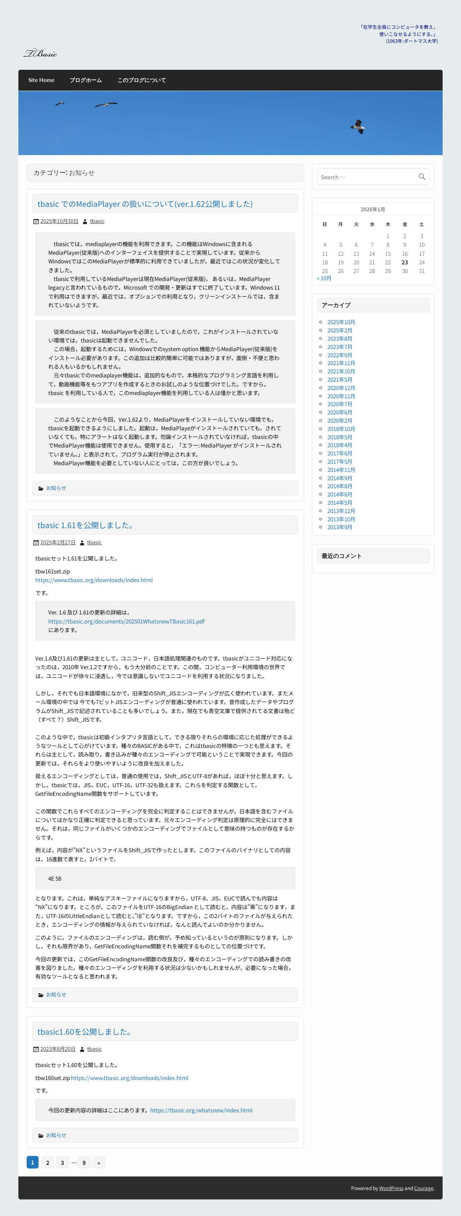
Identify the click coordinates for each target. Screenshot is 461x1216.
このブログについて (141, 80)
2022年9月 (340, 355)
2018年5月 (340, 437)
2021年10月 (341, 371)
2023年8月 (340, 338)
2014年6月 (340, 494)
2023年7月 (340, 346)
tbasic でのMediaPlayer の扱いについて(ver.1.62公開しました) (145, 203)
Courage (424, 1188)
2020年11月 (341, 396)
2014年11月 (341, 469)
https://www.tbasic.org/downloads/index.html (94, 580)
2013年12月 (341, 510)
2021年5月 (340, 379)
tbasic (97, 220)
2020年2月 (340, 420)
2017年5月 (340, 461)
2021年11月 (341, 363)
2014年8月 (340, 486)
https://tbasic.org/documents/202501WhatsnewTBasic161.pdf (126, 621)
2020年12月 (341, 387)
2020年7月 (340, 404)
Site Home (41, 80)
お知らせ (56, 487)
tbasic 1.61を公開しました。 (86, 524)
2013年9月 (340, 527)
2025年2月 (340, 330)
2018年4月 (340, 445)
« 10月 (324, 278)
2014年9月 (340, 478)
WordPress (391, 1188)
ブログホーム (86, 80)
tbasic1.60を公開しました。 (86, 1031)
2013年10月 (341, 519)
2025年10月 (341, 322)
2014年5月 (340, 502)
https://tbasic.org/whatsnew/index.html (201, 1110)
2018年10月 (341, 428)
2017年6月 (340, 453)
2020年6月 (340, 412)
